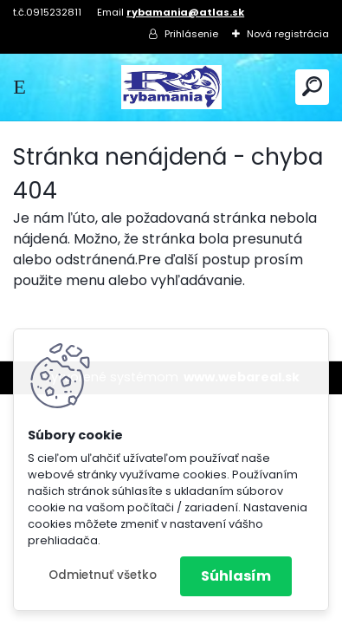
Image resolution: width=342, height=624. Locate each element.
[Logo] (171, 87)
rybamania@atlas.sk (185, 12)
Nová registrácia (288, 34)
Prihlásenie (191, 34)
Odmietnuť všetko (102, 575)
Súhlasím (236, 576)
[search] (312, 86)
